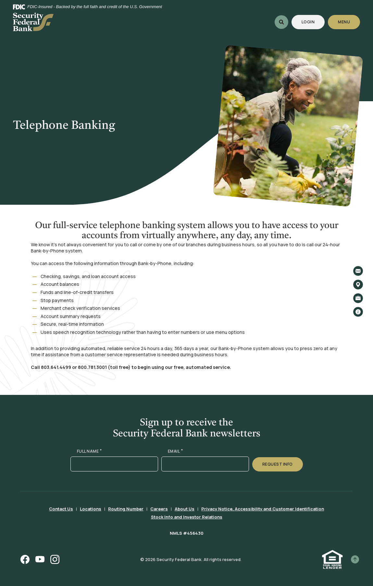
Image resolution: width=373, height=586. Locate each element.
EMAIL (175, 451)
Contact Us (61, 509)
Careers (159, 509)
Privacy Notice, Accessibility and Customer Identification (262, 509)
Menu (344, 22)
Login (313, 22)
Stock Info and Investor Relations (186, 517)
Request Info (277, 464)
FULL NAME (89, 451)
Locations (90, 509)
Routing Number (125, 509)
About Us (184, 509)
